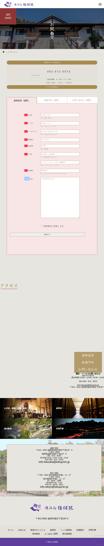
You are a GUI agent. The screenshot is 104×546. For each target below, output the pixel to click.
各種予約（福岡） (52, 100)
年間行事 (92, 530)
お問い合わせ (88, 369)
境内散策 (36, 534)
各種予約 (88, 362)
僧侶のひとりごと (38, 530)
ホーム (11, 530)
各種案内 (80, 530)
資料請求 (88, 355)
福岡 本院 (54, 448)
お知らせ (22, 530)
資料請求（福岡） (22, 100)
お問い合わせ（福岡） (82, 100)
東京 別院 (54, 473)
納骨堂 (53, 530)
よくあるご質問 (51, 534)
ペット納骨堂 (66, 530)
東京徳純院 (67, 534)
